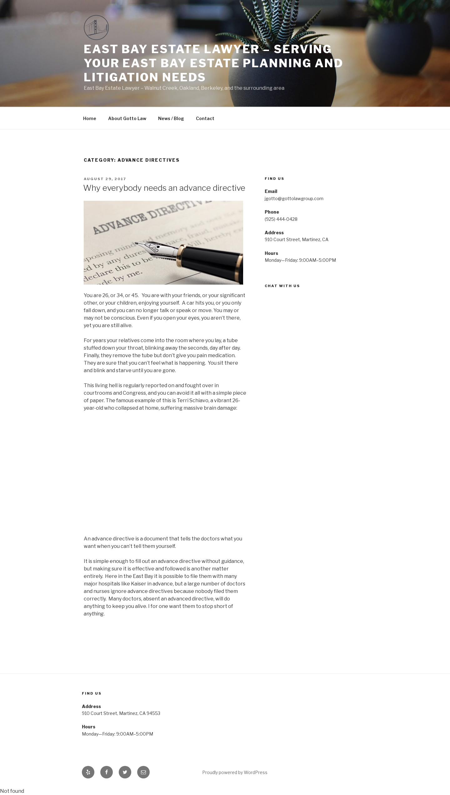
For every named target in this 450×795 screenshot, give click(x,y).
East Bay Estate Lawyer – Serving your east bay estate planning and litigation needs (213, 63)
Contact (205, 118)
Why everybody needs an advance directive (164, 188)
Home (89, 118)
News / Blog (171, 118)
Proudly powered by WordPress (235, 772)
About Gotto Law (127, 118)
